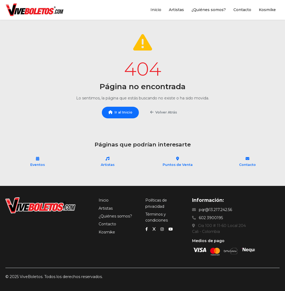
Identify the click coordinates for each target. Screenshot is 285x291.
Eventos (37, 162)
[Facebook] (147, 229)
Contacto (242, 9)
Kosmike (267, 9)
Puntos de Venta (177, 162)
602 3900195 (211, 217)
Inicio (155, 9)
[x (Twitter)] (155, 229)
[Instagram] (162, 229)
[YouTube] (171, 229)
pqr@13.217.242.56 (215, 209)
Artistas (176, 9)
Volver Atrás (163, 112)
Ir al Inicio (120, 112)
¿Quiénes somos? (209, 9)
